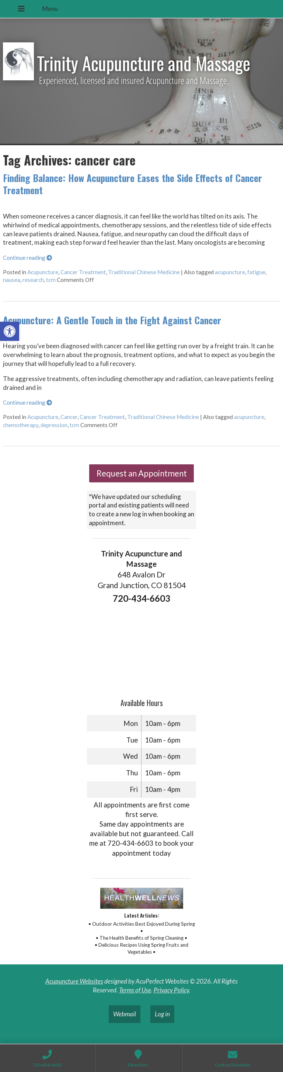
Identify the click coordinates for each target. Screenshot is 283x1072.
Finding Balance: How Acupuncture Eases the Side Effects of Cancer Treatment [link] (132, 184)
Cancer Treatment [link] (83, 272)
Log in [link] (162, 1014)
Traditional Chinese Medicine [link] (144, 272)
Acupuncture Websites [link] (74, 981)
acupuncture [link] (230, 272)
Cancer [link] (68, 416)
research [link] (33, 279)
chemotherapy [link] (20, 425)
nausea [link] (11, 279)
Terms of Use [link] (135, 990)
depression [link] (54, 425)
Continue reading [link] (27, 257)
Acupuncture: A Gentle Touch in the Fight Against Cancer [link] (112, 320)
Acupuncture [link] (42, 272)
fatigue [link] (256, 272)
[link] (9, 331)
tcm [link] (51, 279)
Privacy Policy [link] (171, 990)
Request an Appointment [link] (142, 473)
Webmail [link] (124, 1014)
